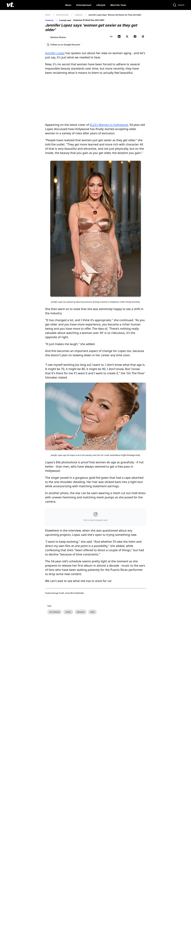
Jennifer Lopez (55, 53)
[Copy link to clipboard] (111, 36)
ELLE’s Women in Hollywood (109, 125)
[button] (95, 517)
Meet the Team (118, 5)
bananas (80, 612)
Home (47, 15)
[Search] (178, 5)
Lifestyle (100, 5)
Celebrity (78, 15)
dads (92, 612)
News (68, 5)
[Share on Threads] (143, 36)
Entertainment (83, 5)
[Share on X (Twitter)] (127, 36)
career (68, 612)
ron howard (54, 612)
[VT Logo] (10, 5)
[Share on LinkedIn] (119, 36)
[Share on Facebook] (135, 36)
